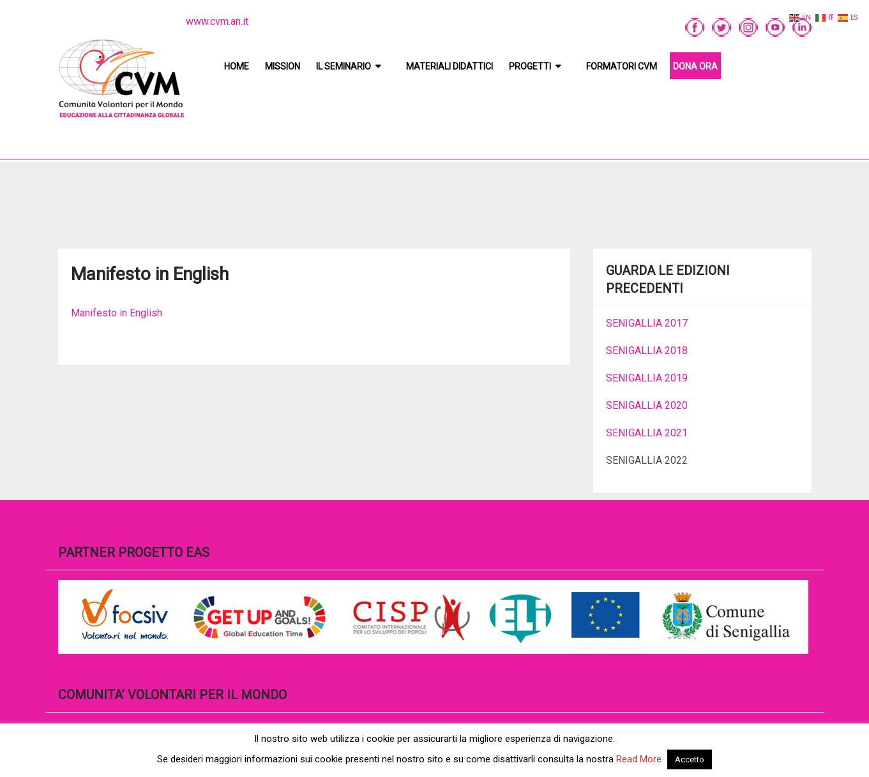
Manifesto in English (116, 313)
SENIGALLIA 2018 (647, 350)
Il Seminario (343, 66)
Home (236, 66)
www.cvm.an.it (217, 21)
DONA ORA (695, 66)
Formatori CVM (621, 66)
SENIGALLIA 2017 (647, 323)
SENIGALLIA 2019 (647, 378)
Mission (282, 66)
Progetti (530, 66)
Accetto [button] (689, 759)
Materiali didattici (449, 66)
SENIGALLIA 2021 (647, 433)
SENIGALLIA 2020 (647, 405)
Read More (638, 759)
